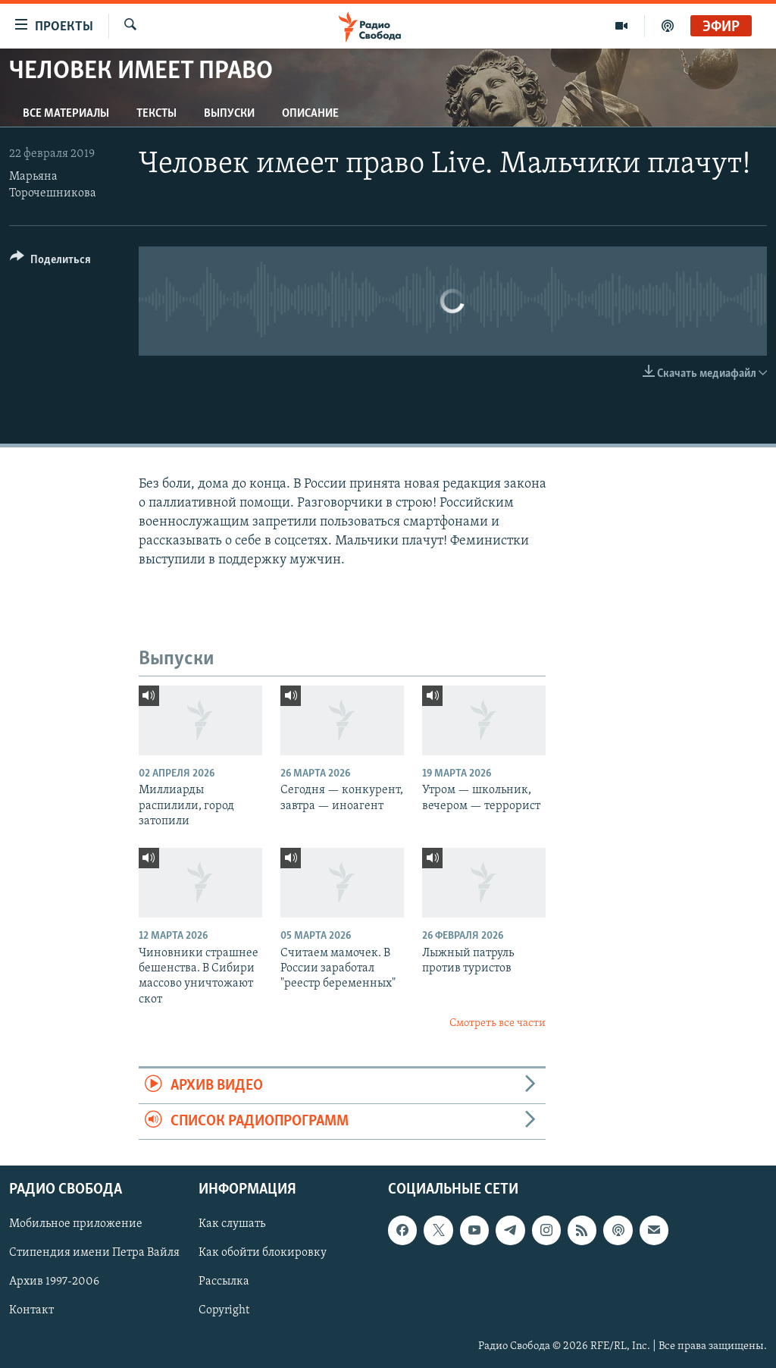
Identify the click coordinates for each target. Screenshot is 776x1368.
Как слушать (232, 1225)
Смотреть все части (497, 1023)
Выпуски (229, 114)
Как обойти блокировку (263, 1253)
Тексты (156, 114)
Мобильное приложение (75, 1225)
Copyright (224, 1311)
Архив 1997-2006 (54, 1282)
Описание (310, 114)
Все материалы (66, 114)
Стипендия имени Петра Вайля (94, 1253)
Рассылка (224, 1282)
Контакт (31, 1311)
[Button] (50, 262)
